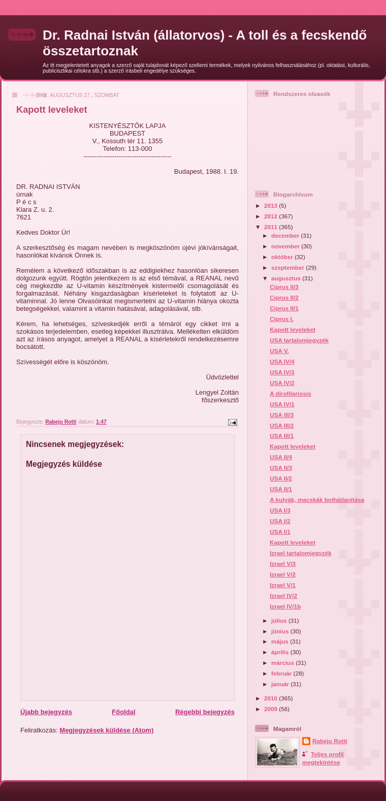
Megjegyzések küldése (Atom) (106, 730)
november (286, 246)
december (286, 235)
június (281, 631)
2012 (271, 216)
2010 (271, 698)
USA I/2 (280, 521)
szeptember (288, 267)
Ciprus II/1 (284, 308)
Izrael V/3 (283, 563)
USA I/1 (280, 531)
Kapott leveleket (292, 329)
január (281, 684)
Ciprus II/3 (284, 286)
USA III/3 (282, 414)
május (280, 641)
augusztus (286, 278)
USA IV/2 (282, 382)
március (283, 662)
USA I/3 (280, 510)
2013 (271, 205)
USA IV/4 (282, 361)
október (283, 256)
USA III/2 (282, 425)
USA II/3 (281, 467)
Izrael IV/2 (283, 595)
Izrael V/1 (283, 585)
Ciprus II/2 (284, 297)
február (282, 673)
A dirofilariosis (290, 393)
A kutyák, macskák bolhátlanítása (317, 499)
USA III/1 (282, 435)
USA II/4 (281, 457)
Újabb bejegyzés (46, 712)
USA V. (279, 350)
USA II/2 (281, 478)
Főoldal (123, 712)
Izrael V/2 (283, 574)
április (281, 652)
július (279, 620)
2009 (271, 709)
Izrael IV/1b (285, 606)
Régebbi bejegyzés (205, 712)
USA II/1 (281, 489)
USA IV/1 (282, 404)
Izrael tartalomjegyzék (300, 553)
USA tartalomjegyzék (299, 340)
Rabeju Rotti (329, 741)
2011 (271, 226)
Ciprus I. (282, 318)
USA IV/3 (282, 372)
